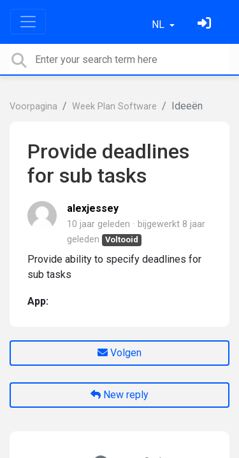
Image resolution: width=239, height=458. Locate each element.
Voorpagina (33, 106)
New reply (119, 395)
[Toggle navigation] (28, 21)
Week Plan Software (114, 106)
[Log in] (205, 24)
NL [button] (159, 24)
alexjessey (93, 208)
